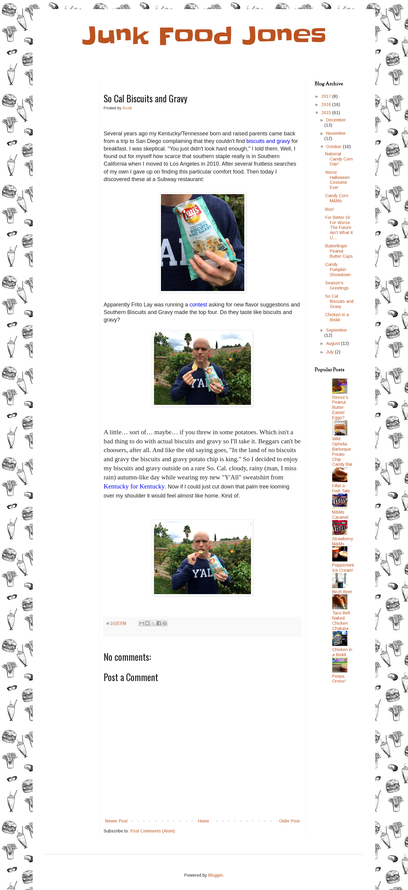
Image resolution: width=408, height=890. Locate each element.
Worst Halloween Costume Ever (337, 180)
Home (203, 821)
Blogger (215, 875)
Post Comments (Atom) (152, 831)
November (336, 133)
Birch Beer (342, 591)
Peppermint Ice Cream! (343, 568)
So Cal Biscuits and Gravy (339, 301)
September (336, 330)
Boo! (329, 209)
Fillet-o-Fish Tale (341, 488)
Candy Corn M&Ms (336, 198)
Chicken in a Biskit (337, 317)
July (330, 351)
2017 (326, 96)
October (334, 146)
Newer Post (116, 821)
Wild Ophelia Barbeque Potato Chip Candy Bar (342, 451)
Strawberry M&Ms (342, 541)
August (333, 343)
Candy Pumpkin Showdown (338, 269)
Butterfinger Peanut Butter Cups (339, 251)
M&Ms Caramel (340, 515)
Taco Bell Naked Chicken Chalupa (341, 620)
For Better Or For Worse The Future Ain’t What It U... (339, 227)
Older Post (289, 821)
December (336, 119)
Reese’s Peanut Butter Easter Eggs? (340, 407)
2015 (326, 112)
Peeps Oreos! (339, 679)
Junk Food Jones (204, 36)
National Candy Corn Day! (339, 159)
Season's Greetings (337, 285)
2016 (326, 104)
